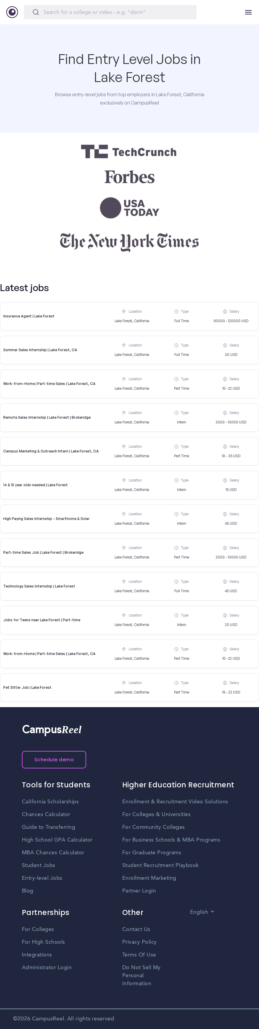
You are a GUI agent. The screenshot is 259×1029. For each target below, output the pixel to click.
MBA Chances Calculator (53, 852)
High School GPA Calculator (57, 840)
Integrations (37, 955)
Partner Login (139, 891)
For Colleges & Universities (156, 814)
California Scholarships (50, 802)
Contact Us (136, 929)
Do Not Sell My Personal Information (141, 975)
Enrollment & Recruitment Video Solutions (175, 802)
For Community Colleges (153, 827)
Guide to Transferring (48, 827)
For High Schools (43, 942)
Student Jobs (38, 865)
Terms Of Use (139, 955)
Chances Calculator (46, 814)
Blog (27, 891)
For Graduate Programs (151, 852)
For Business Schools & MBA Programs (171, 840)
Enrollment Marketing (149, 878)
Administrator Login (47, 967)
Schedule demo (54, 759)
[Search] (110, 12)
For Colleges (38, 929)
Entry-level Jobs (42, 878)
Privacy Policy (139, 942)
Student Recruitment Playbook (160, 865)
